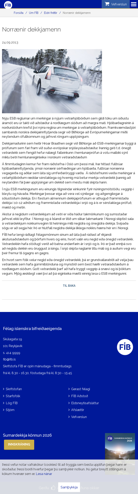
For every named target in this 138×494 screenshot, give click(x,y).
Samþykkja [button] (69, 487)
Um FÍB (33, 12)
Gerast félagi (80, 389)
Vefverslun (79, 417)
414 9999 (13, 353)
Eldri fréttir (50, 12)
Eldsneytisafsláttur (85, 403)
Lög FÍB (12, 403)
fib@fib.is (9, 359)
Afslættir (77, 410)
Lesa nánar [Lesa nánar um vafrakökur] (44, 474)
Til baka (69, 285)
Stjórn (10, 410)
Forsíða (18, 12)
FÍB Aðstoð (79, 396)
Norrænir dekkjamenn (77, 12)
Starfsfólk (13, 396)
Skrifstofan (14, 389)
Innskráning (19, 444)
